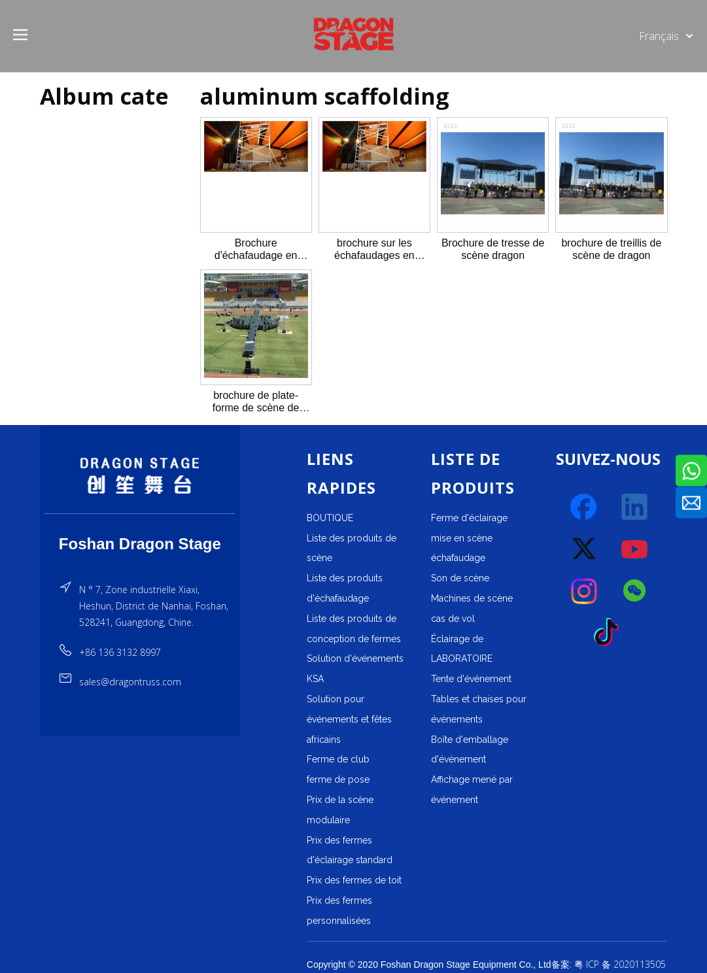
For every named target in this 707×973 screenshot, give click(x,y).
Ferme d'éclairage (469, 518)
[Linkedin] (635, 507)
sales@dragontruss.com (130, 681)
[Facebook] (585, 507)
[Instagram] (585, 591)
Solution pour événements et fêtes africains (349, 719)
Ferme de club (338, 759)
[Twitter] (585, 549)
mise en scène (461, 538)
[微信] (635, 591)
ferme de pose (338, 779)
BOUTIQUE (330, 518)
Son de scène (460, 578)
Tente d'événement (471, 679)
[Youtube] (635, 549)
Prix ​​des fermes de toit (354, 880)
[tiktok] (610, 633)
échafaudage (458, 558)
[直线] (139, 513)
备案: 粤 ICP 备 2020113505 (608, 964)
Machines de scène (472, 598)
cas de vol (453, 618)
